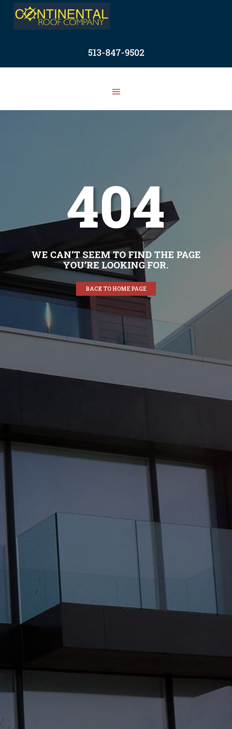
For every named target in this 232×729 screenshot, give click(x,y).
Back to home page (116, 288)
